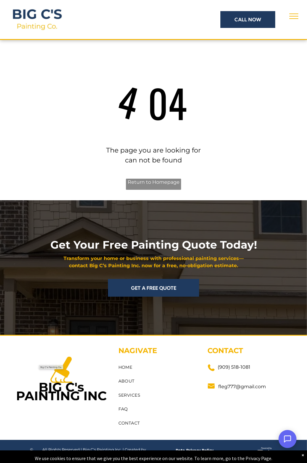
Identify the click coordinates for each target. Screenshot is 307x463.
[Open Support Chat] (288, 439)
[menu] (294, 16)
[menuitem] (157, 367)
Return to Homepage (154, 182)
